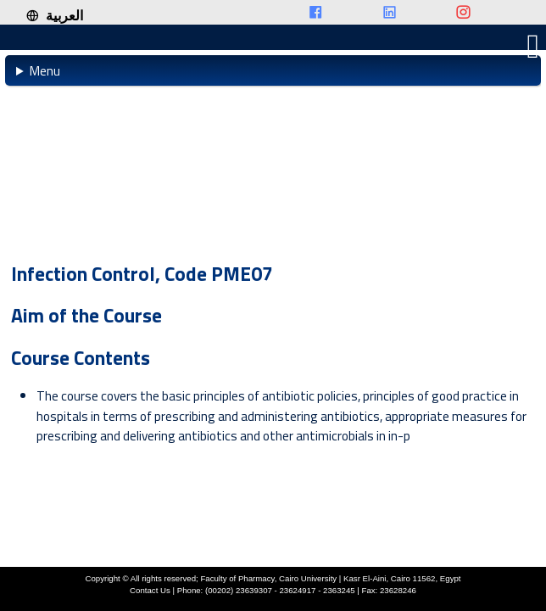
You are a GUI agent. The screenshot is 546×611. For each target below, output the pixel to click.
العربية (54, 15)
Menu (45, 70)
